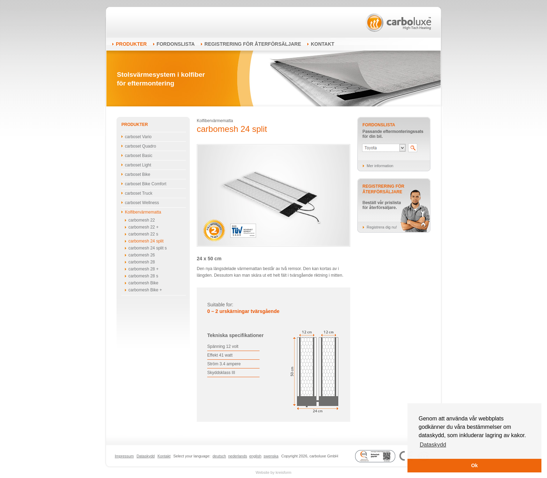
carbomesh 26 (141, 255)
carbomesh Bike (143, 283)
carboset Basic (138, 155)
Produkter (131, 44)
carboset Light (138, 165)
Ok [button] (474, 465)
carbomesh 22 (141, 220)
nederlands (237, 456)
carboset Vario (138, 136)
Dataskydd (145, 456)
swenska (270, 456)
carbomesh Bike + (145, 289)
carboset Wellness (142, 202)
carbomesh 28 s (143, 276)
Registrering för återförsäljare (252, 44)
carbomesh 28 (141, 262)
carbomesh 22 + (143, 227)
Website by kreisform (274, 472)
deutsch (219, 456)
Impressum (124, 456)
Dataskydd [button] (433, 445)
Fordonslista (176, 44)
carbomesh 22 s (143, 234)
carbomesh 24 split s (147, 248)
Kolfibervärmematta (143, 212)
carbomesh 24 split (146, 241)
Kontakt (322, 44)
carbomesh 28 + (143, 269)
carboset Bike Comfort (145, 183)
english (255, 456)
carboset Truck (138, 193)
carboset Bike (137, 174)
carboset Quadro (140, 146)
